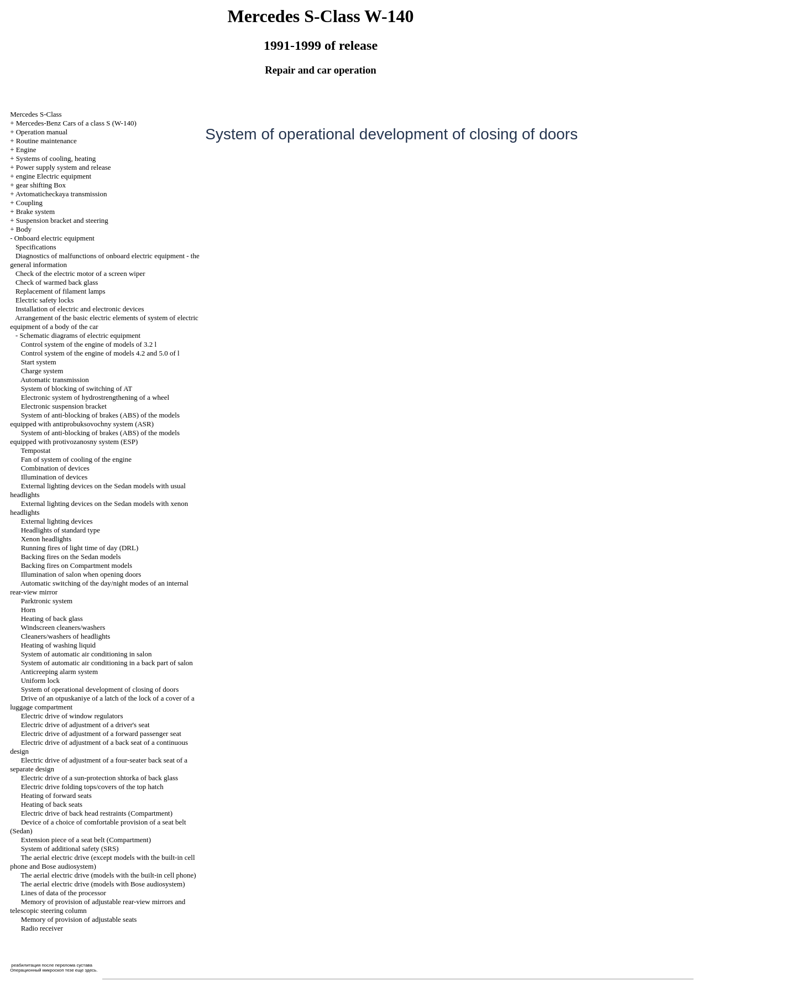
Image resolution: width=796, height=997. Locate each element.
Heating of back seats (52, 804)
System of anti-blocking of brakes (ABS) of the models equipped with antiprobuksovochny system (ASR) (95, 419)
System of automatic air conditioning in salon (86, 654)
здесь (90, 970)
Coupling (29, 203)
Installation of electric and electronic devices (79, 309)
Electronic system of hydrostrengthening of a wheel (95, 397)
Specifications (35, 247)
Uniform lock (40, 680)
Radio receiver (42, 928)
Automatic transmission (54, 379)
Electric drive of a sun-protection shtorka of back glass (99, 778)
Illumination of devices (54, 477)
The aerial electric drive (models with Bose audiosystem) (102, 884)
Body (24, 229)
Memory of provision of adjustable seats (79, 919)
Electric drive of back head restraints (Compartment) (96, 813)
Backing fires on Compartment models (76, 565)
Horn (28, 609)
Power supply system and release (63, 167)
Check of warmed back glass (56, 282)
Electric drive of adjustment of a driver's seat (85, 725)
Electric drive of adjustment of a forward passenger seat (101, 733)
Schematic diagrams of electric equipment (79, 335)
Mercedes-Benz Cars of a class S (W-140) (76, 123)
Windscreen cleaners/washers (62, 627)
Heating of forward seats (56, 795)
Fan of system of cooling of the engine (76, 459)
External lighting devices (57, 521)
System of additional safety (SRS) (70, 848)
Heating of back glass (52, 618)
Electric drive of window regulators (72, 716)
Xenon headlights (46, 539)
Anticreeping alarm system (59, 671)
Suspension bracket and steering (62, 220)
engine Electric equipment (53, 176)
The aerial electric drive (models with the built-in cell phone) (108, 875)
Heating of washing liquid (58, 645)
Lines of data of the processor (63, 893)
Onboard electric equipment (54, 238)
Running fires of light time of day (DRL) (80, 548)
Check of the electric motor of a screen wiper (80, 273)
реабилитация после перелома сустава (51, 965)
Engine (26, 149)
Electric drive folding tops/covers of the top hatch (92, 786)
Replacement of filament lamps (60, 291)
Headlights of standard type (60, 530)
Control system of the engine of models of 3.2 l (89, 344)
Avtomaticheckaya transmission (61, 194)
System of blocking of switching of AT (77, 388)
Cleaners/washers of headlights (66, 636)
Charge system (42, 371)
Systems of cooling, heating (56, 158)
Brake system (35, 211)
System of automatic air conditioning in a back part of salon (107, 663)
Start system (38, 362)
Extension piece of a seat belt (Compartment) (86, 840)
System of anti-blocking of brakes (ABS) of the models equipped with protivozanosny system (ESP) (95, 437)
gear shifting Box (41, 185)
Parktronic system (47, 601)
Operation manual (42, 132)
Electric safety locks (44, 300)
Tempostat (35, 450)
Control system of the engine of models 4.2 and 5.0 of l (100, 353)
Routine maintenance (46, 141)
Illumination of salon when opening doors (81, 574)
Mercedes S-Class (36, 114)
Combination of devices (55, 468)
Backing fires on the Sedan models (71, 556)
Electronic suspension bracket (64, 406)
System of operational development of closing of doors (100, 689)
